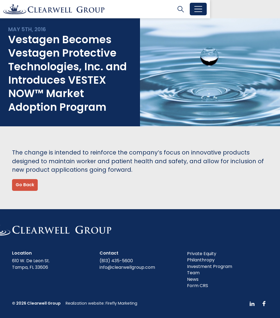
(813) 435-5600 (116, 261)
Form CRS (197, 286)
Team (193, 273)
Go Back (25, 185)
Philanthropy (201, 260)
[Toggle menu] (268, 9)
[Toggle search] (251, 9)
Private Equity (201, 253)
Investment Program (209, 266)
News (193, 279)
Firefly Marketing (121, 303)
